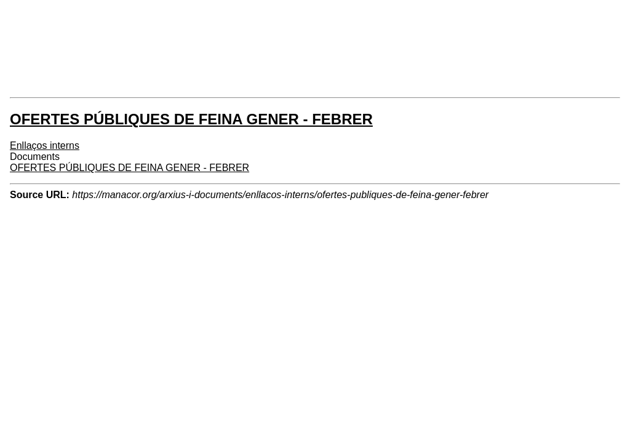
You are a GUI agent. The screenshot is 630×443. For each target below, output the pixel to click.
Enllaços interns (44, 145)
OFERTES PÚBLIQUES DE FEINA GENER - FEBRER (129, 167)
